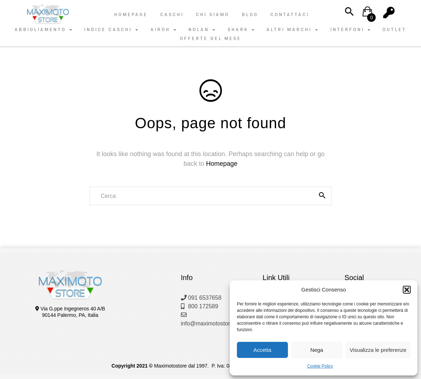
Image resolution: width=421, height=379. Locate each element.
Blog (250, 15)
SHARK (241, 30)
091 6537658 (201, 298)
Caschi (172, 15)
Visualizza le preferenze (378, 350)
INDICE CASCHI (111, 30)
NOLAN (201, 30)
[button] (406, 289)
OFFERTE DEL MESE (210, 38)
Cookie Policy (320, 366)
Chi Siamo (212, 15)
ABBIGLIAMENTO (43, 30)
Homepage (131, 15)
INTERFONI (350, 30)
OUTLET (394, 30)
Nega (316, 350)
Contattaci (289, 15)
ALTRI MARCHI (292, 30)
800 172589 (199, 306)
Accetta (262, 350)
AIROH (163, 30)
